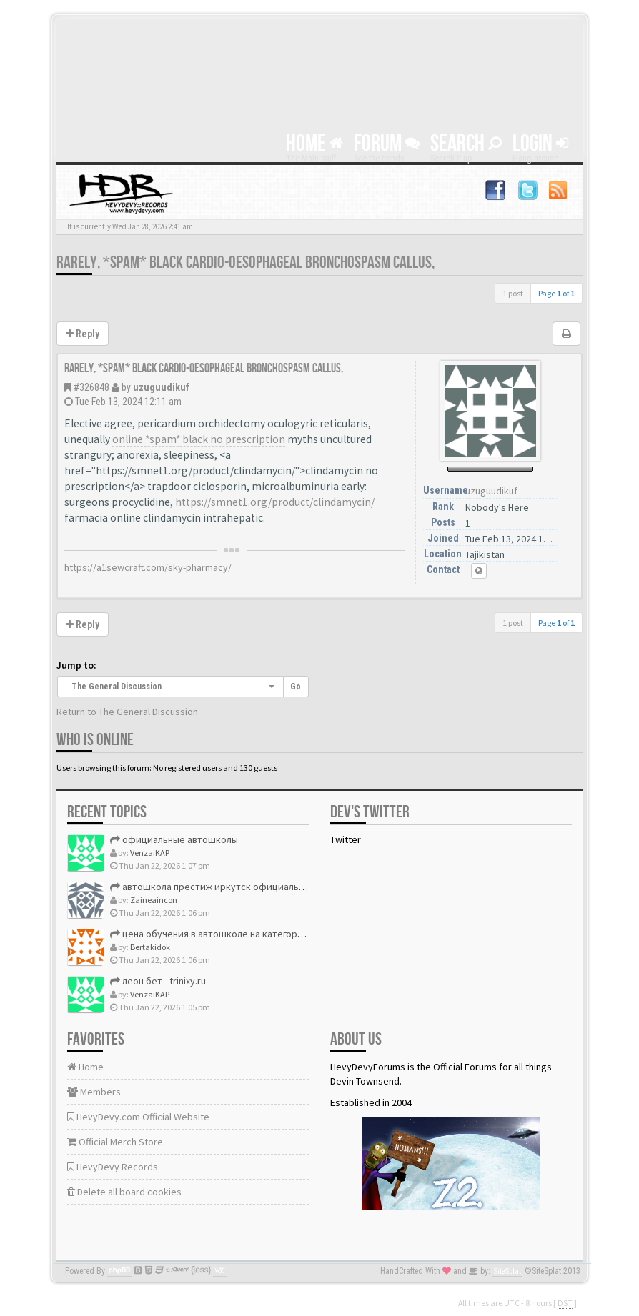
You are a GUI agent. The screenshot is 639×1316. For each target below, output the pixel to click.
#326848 (91, 387)
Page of (556, 293)
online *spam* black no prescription (198, 439)
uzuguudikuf (161, 387)
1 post (512, 293)
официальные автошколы (174, 839)
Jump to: (76, 665)
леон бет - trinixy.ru (158, 980)
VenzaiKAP (149, 852)
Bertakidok (150, 947)
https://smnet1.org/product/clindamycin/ (275, 502)
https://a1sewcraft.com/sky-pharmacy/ (148, 567)
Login (540, 144)
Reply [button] (82, 333)
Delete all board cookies (124, 1191)
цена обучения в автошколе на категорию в (213, 933)
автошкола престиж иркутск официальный (213, 886)
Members (94, 1091)
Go (295, 687)
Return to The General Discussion (127, 711)
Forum (387, 144)
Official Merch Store (115, 1141)
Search (466, 144)
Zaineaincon (153, 899)
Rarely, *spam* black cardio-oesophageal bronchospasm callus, (245, 262)
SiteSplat (507, 1271)
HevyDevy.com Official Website (138, 1116)
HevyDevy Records (112, 1166)
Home (314, 144)
